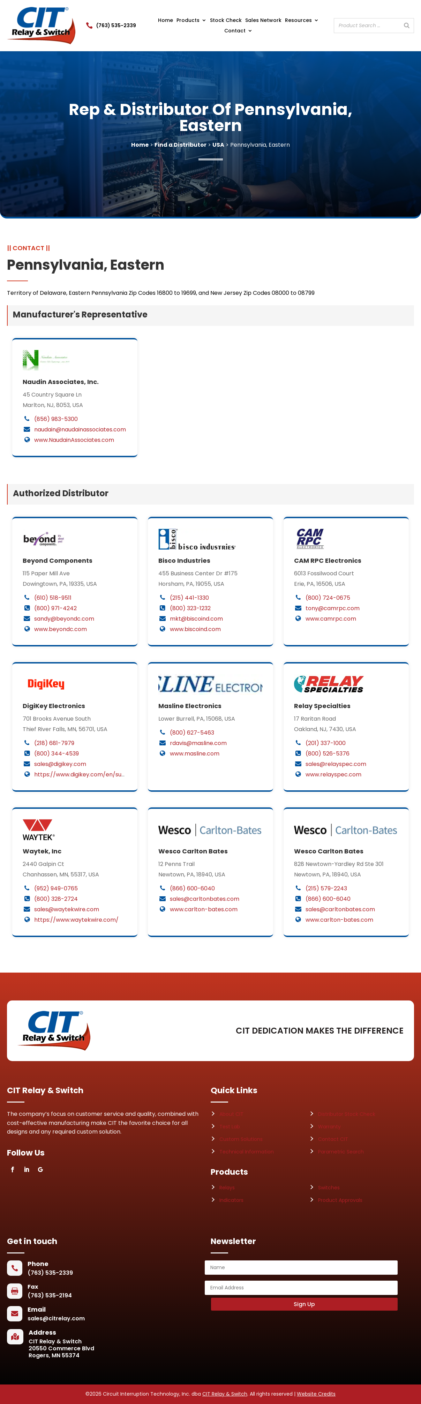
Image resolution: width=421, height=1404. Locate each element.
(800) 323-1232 (190, 608)
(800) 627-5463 (192, 733)
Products (188, 21)
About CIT (231, 1114)
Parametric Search (341, 1151)
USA (218, 145)
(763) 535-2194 (50, 1295)
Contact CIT (333, 1139)
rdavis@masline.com (198, 743)
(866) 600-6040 (192, 888)
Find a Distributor (180, 145)
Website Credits (316, 1393)
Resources (298, 21)
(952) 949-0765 (56, 888)
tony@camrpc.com (333, 608)
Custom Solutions (241, 1139)
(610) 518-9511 (53, 598)
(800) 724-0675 (328, 598)
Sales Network (263, 21)
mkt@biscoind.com (196, 619)
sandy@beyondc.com (64, 619)
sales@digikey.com (60, 764)
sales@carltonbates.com (204, 899)
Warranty (329, 1126)
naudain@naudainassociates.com (80, 429)
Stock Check (226, 21)
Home (165, 21)
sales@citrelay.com (56, 1318)
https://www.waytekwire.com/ (76, 920)
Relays (227, 1187)
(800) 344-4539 (56, 754)
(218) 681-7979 (54, 743)
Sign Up (304, 1304)
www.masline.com (194, 754)
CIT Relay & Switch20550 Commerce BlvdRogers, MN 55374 (61, 1348)
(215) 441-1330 (189, 598)
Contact (235, 31)
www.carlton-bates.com (204, 909)
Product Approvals (340, 1200)
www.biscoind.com (195, 629)
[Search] (407, 25)
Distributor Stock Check (346, 1114)
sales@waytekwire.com (66, 909)
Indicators (231, 1200)
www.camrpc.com (331, 619)
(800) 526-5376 (327, 754)
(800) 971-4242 (55, 608)
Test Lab (229, 1126)
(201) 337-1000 (326, 743)
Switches (329, 1187)
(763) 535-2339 (116, 25)
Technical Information (246, 1151)
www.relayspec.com (333, 774)
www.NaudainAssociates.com (74, 440)
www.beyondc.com (60, 629)
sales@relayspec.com (336, 764)
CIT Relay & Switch (224, 1393)
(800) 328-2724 (56, 899)
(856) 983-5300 (56, 419)
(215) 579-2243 (326, 888)
